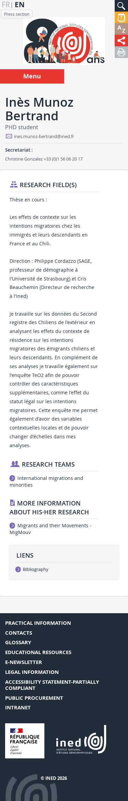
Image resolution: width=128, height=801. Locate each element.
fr (6, 4)
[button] (121, 6)
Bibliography (31, 569)
